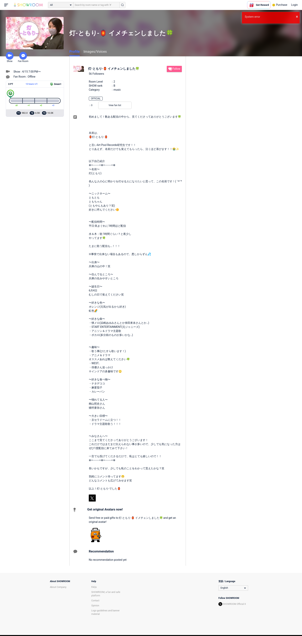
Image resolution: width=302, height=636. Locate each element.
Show (9, 57)
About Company (58, 587)
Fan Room (23, 57)
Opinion (95, 605)
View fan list (115, 105)
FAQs (94, 587)
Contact (95, 600)
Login (294, 4)
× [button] (297, 16)
